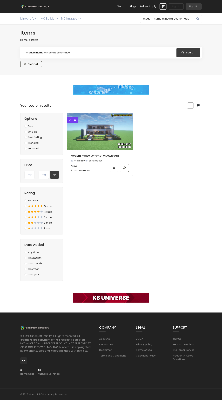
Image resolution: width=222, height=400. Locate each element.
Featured (33, 148)
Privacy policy (144, 344)
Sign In (176, 6)
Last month (35, 263)
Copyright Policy (145, 355)
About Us (104, 338)
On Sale (32, 131)
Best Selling (35, 137)
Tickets (177, 338)
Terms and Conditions (112, 355)
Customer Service (184, 350)
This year (33, 269)
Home (24, 40)
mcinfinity (80, 160)
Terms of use (144, 350)
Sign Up (193, 6)
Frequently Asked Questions (183, 357)
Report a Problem (183, 344)
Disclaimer (105, 350)
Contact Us (106, 344)
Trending (33, 143)
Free (30, 126)
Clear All (31, 64)
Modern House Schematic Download (95, 156)
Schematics (95, 160)
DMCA (139, 338)
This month (34, 258)
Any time (33, 252)
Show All (33, 200)
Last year (33, 274)
